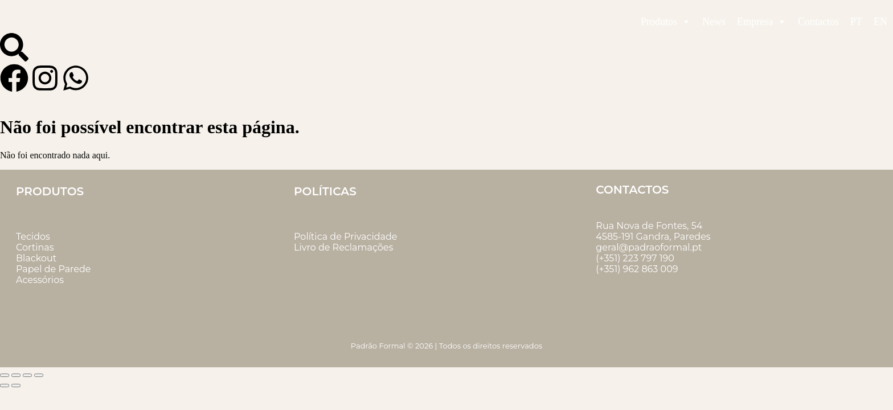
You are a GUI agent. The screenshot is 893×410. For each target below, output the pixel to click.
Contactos (818, 21)
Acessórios (40, 279)
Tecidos (33, 236)
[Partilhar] (27, 375)
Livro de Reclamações (343, 247)
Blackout (36, 258)
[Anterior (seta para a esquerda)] (4, 385)
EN (880, 21)
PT (856, 21)
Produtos (666, 21)
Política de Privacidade (345, 236)
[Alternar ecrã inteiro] (16, 375)
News (714, 21)
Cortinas (35, 247)
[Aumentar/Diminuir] (4, 375)
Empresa (762, 21)
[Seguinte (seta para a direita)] (16, 385)
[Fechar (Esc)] (38, 375)
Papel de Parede (53, 269)
